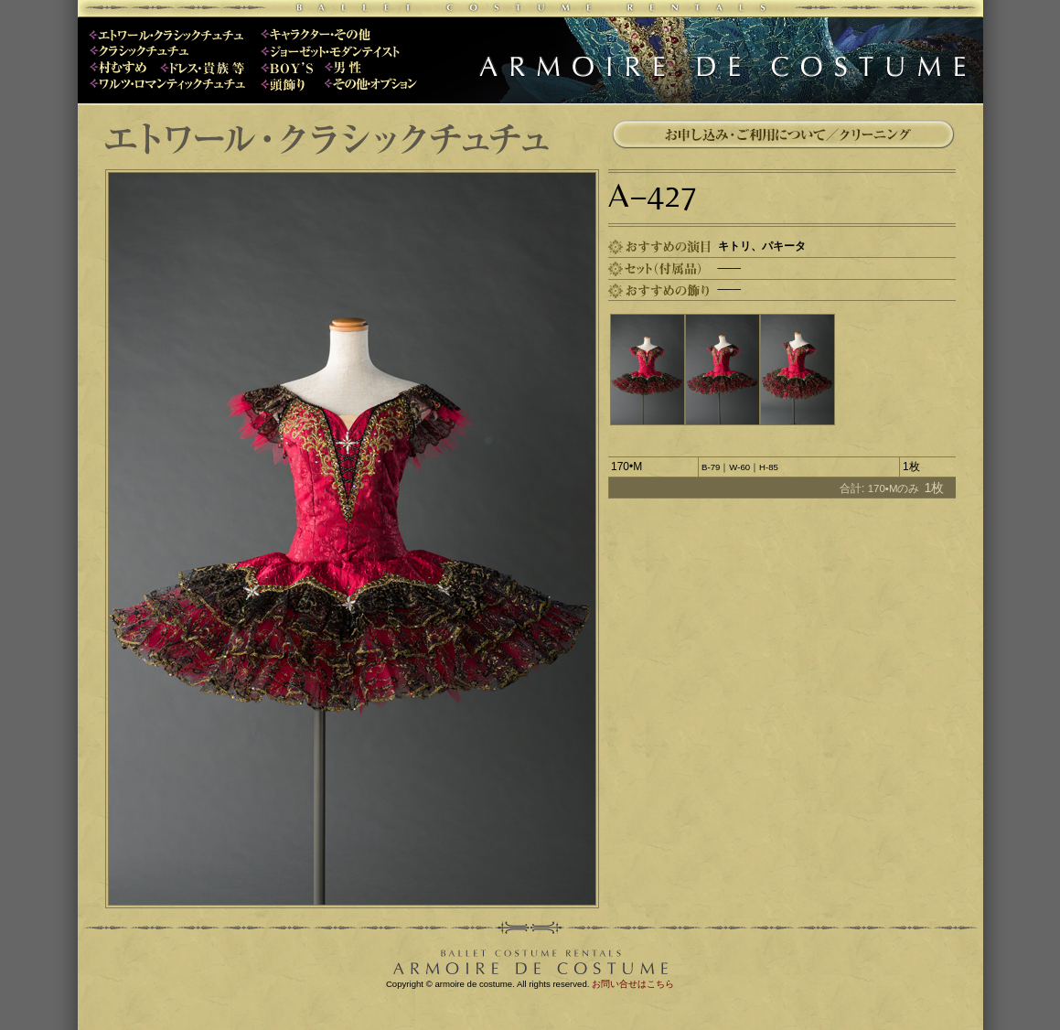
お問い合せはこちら (633, 984)
